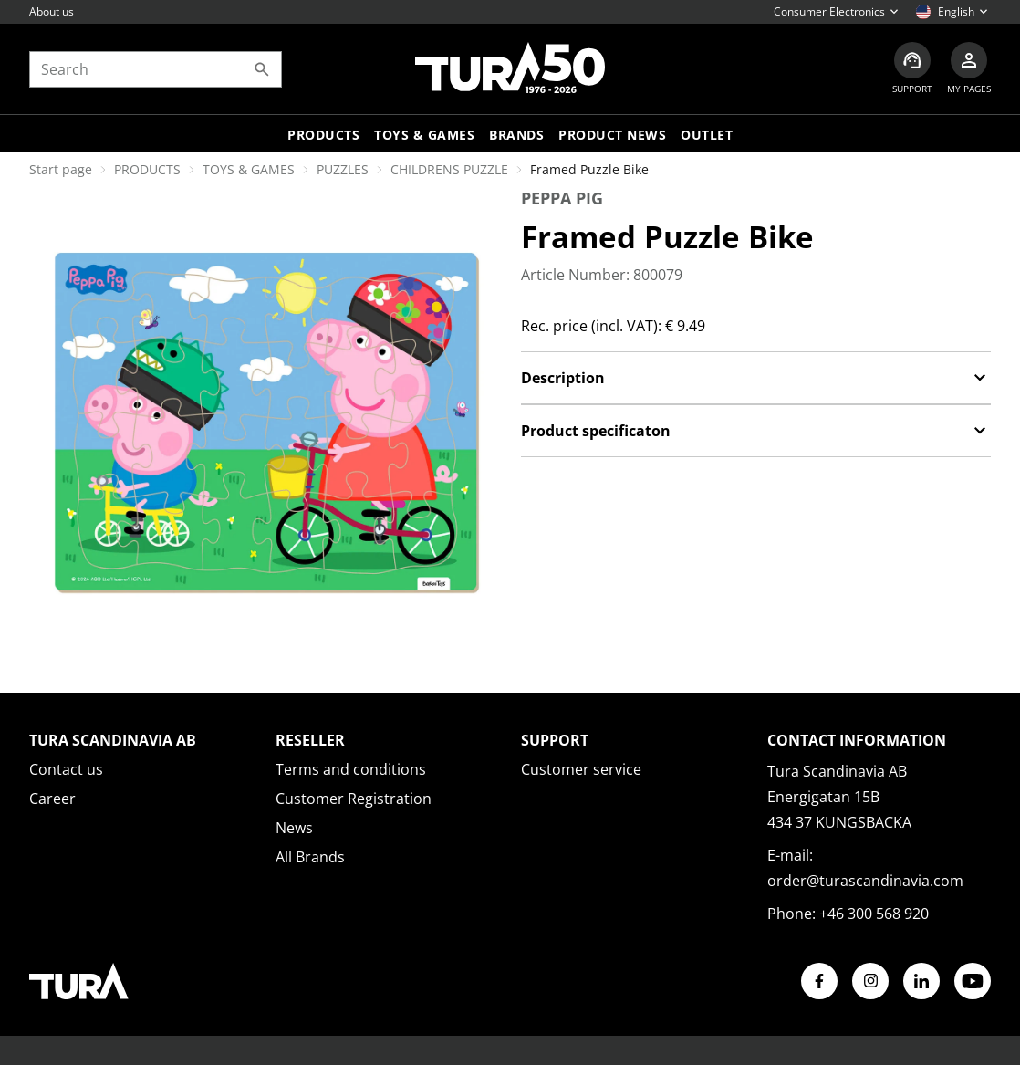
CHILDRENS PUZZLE (449, 169)
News (294, 828)
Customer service (581, 769)
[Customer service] (912, 69)
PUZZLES (343, 169)
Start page (60, 169)
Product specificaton (756, 431)
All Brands (310, 857)
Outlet (707, 134)
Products (323, 134)
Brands (516, 134)
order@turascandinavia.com (865, 881)
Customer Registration (354, 798)
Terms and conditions (351, 769)
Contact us (66, 769)
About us (51, 11)
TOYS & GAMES (424, 134)
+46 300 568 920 (874, 913)
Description (756, 378)
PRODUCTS (147, 169)
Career (52, 798)
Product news (612, 134)
